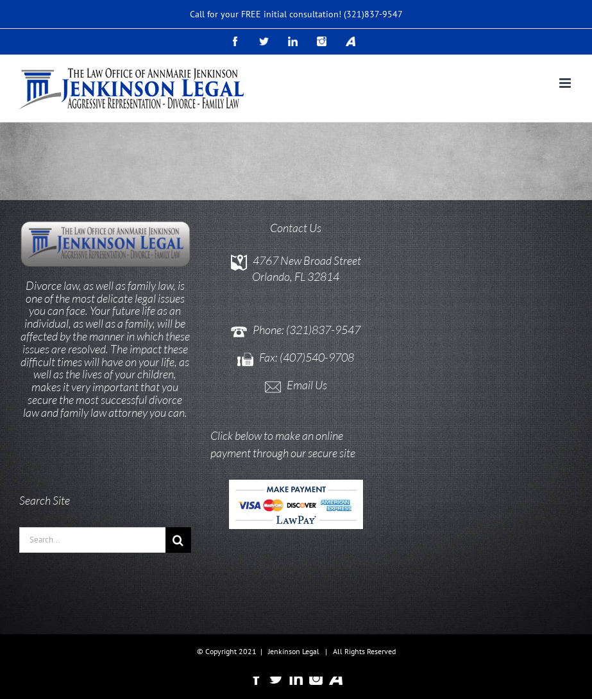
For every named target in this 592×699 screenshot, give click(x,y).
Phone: (269, 330)
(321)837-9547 (373, 14)
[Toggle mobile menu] (566, 83)
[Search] (178, 540)
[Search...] (92, 540)
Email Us (307, 385)
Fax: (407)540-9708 (306, 357)
